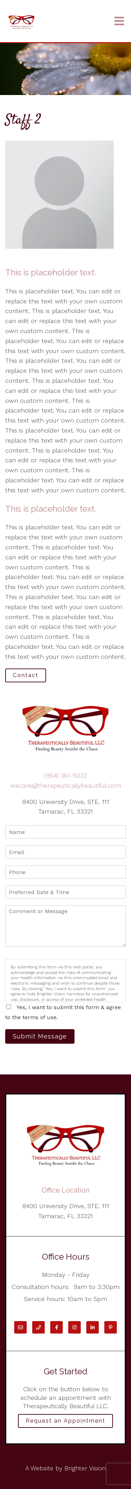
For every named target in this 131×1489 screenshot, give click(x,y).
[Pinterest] (110, 1327)
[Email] (20, 1327)
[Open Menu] (119, 22)
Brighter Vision (85, 1468)
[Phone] (38, 1327)
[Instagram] (74, 1327)
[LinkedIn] (92, 1327)
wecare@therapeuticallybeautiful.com (65, 785)
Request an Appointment (65, 1420)
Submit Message (40, 1036)
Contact (25, 675)
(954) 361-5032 (65, 775)
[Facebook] (56, 1327)
